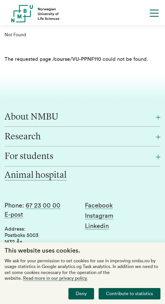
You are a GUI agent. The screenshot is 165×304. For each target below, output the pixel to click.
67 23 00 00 (43, 205)
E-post (14, 215)
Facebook (99, 205)
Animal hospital (36, 175)
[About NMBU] (82, 117)
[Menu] (154, 13)
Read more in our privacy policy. (55, 278)
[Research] (82, 137)
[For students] (82, 156)
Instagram (99, 216)
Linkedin (97, 226)
